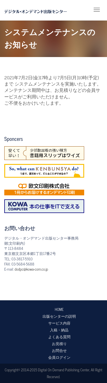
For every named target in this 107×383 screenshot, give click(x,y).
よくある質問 (59, 337)
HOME (59, 309)
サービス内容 (59, 323)
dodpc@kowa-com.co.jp (31, 269)
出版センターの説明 (59, 316)
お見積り (59, 343)
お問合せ (59, 350)
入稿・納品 (59, 330)
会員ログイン (59, 357)
